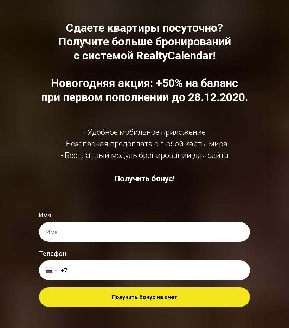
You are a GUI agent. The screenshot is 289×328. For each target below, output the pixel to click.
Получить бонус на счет (145, 297)
